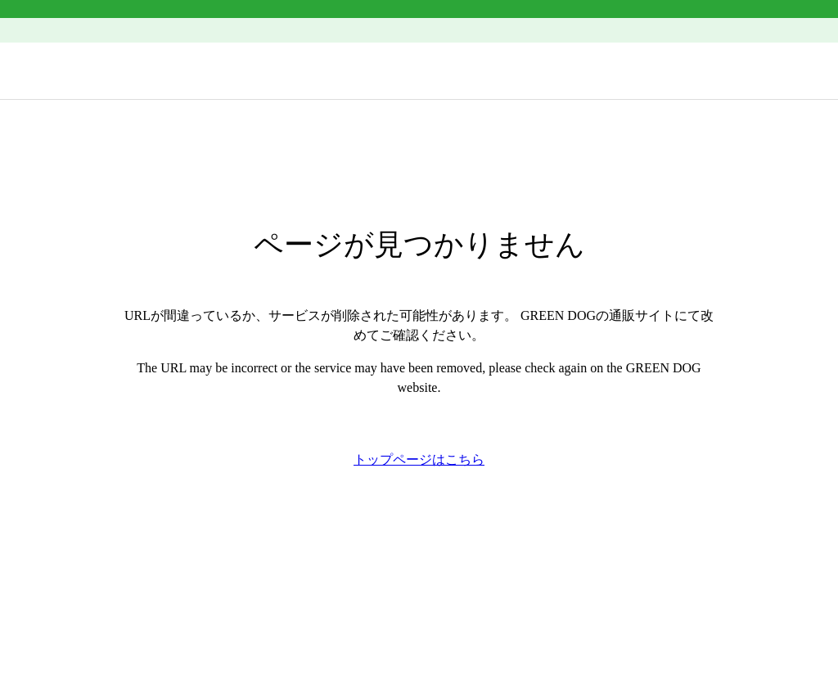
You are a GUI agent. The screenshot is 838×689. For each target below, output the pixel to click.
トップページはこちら (419, 459)
